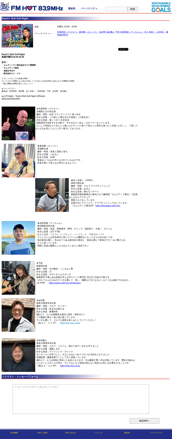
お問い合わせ (70, 433)
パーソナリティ (89, 8)
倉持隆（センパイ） (88, 32)
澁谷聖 (102, 32)
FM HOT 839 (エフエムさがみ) (31, 6)
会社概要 (14, 433)
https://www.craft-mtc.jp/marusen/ (65, 284)
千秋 (117, 32)
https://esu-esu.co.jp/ (70, 324)
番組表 (71, 8)
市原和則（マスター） (67, 32)
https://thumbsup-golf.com (107, 206)
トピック (99, 433)
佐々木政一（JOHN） (154, 32)
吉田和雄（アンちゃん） (132, 32)
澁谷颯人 (110, 32)
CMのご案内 (42, 433)
